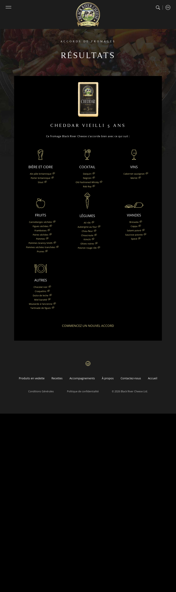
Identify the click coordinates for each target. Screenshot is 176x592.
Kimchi (87, 239)
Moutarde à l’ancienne (40, 303)
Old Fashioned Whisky (87, 182)
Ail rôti (87, 222)
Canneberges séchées (40, 222)
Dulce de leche (40, 295)
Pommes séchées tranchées (40, 247)
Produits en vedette (32, 378)
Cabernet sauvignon (134, 173)
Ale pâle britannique (40, 173)
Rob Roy (87, 186)
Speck (134, 238)
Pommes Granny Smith (41, 242)
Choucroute (87, 235)
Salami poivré (134, 230)
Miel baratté (40, 299)
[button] (158, 7)
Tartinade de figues (40, 307)
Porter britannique (40, 178)
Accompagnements (82, 378)
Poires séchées (40, 234)
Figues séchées (40, 226)
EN (167, 7)
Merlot (134, 178)
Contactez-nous (131, 378)
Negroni (87, 178)
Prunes (40, 251)
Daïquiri (87, 173)
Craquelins (40, 291)
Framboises (41, 230)
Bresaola (134, 222)
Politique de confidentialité (83, 391)
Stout (40, 182)
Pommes (40, 238)
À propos (108, 378)
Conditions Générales (41, 391)
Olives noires (87, 243)
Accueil (152, 378)
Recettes (57, 378)
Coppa (134, 226)
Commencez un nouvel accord (88, 326)
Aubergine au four (87, 226)
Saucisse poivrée (134, 234)
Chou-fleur (87, 231)
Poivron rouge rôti (87, 247)
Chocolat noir (41, 287)
